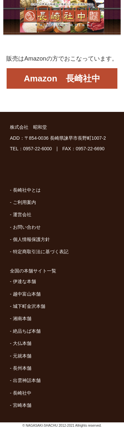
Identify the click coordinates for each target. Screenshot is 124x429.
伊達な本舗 (24, 281)
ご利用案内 (24, 202)
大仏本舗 (22, 343)
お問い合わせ (27, 227)
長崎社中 (22, 393)
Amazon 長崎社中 (62, 78)
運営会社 (22, 214)
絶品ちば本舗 (27, 331)
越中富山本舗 (27, 294)
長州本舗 (22, 368)
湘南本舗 (22, 318)
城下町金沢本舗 (29, 306)
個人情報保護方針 (31, 239)
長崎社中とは (27, 190)
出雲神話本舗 (27, 380)
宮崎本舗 (22, 405)
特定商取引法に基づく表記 (40, 251)
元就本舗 (22, 355)
